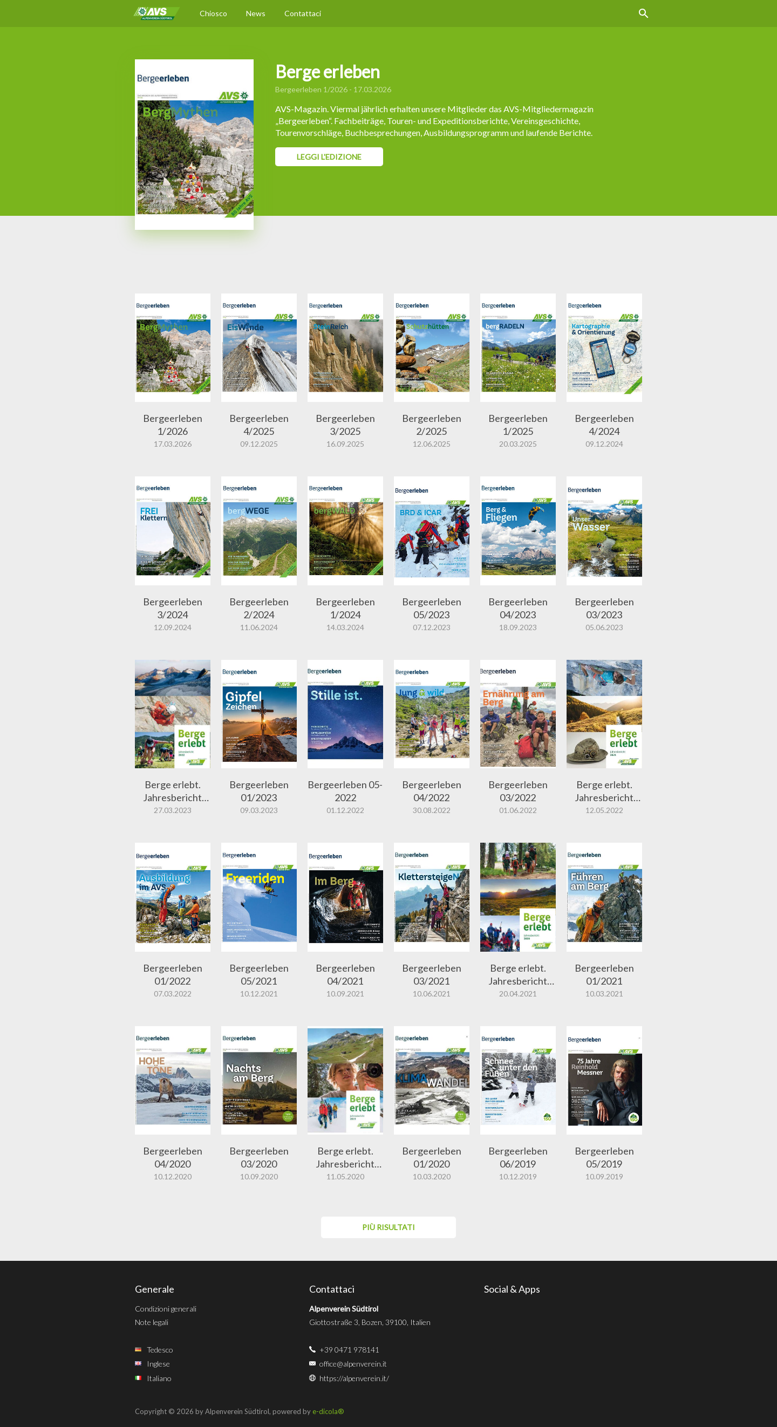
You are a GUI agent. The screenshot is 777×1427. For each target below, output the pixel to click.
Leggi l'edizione (329, 156)
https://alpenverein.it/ (354, 1378)
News (255, 13)
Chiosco (213, 13)
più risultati (388, 1227)
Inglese (158, 1363)
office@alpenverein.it (353, 1363)
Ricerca (643, 13)
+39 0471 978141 (349, 1349)
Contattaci (302, 13)
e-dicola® (328, 1411)
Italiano (159, 1378)
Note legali (151, 1322)
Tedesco (160, 1349)
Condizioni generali (165, 1308)
